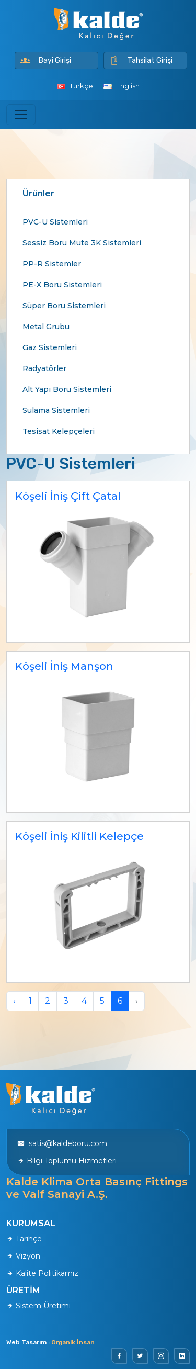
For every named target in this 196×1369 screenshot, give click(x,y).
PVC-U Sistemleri (55, 222)
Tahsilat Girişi (140, 60)
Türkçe (75, 86)
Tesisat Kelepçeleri (58, 431)
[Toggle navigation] (21, 114)
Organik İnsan (73, 1342)
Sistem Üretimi (38, 1305)
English (121, 86)
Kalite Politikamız (42, 1273)
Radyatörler (44, 368)
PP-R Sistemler (51, 263)
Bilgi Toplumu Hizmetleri (67, 1160)
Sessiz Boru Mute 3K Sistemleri (81, 243)
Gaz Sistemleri (49, 347)
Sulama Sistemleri (56, 410)
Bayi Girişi (45, 60)
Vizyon (23, 1256)
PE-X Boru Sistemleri (62, 284)
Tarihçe (24, 1238)
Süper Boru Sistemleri (64, 305)
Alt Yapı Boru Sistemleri (66, 389)
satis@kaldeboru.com (62, 1143)
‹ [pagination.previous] (14, 1001)
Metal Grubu (46, 326)
